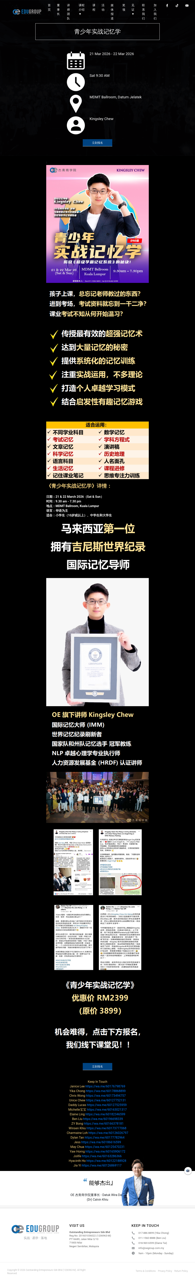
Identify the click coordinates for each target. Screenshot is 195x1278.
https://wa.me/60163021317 (97, 1109)
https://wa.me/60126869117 (97, 1165)
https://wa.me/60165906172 (97, 1151)
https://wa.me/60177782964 (97, 1137)
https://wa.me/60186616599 (97, 1142)
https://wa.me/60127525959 (97, 1105)
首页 (49, 7)
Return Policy (181, 1271)
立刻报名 (97, 142)
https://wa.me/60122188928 (97, 1161)
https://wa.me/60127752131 (97, 1100)
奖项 (123, 7)
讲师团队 (68, 11)
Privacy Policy (165, 1271)
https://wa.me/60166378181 (97, 1123)
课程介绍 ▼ (81, 9)
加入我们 (155, 11)
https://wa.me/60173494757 (97, 1095)
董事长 (58, 9)
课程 (93, 7)
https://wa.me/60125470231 (97, 1147)
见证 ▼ (132, 9)
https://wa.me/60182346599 (97, 1114)
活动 (103, 7)
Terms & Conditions (146, 1271)
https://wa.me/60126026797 (97, 1133)
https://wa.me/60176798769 (97, 1086)
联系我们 (143, 11)
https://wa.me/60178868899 (97, 1091)
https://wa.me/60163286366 (97, 1156)
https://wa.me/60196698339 (97, 1119)
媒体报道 (112, 11)
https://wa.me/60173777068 (97, 1128)
